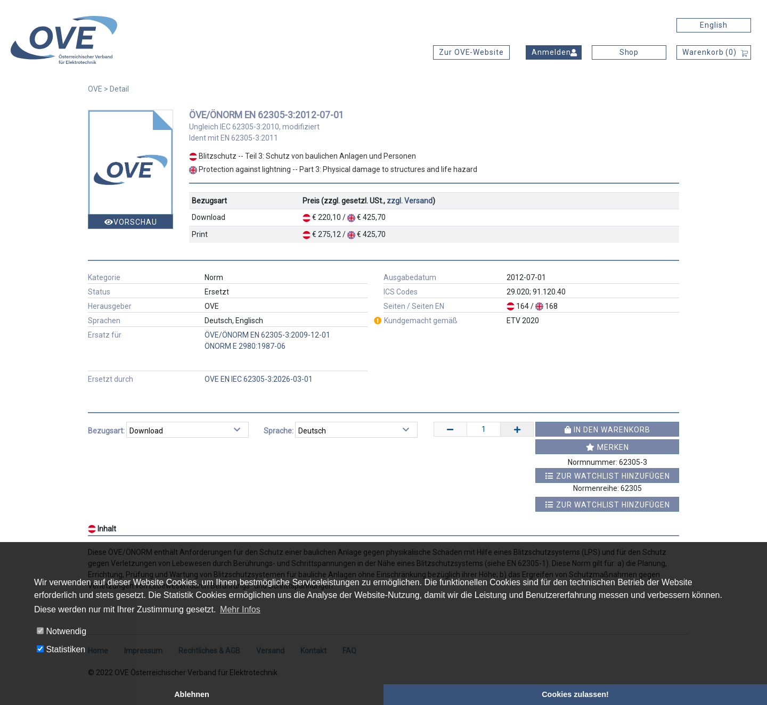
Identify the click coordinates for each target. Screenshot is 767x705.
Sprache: (278, 431)
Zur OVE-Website (471, 52)
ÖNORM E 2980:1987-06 (245, 346)
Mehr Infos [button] (240, 609)
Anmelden (551, 52)
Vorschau (130, 222)
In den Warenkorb (607, 429)
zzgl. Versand (410, 200)
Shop (629, 52)
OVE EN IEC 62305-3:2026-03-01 (259, 379)
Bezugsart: (106, 431)
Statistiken (61, 649)
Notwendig (61, 631)
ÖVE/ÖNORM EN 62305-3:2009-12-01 (267, 335)
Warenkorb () (709, 52)
